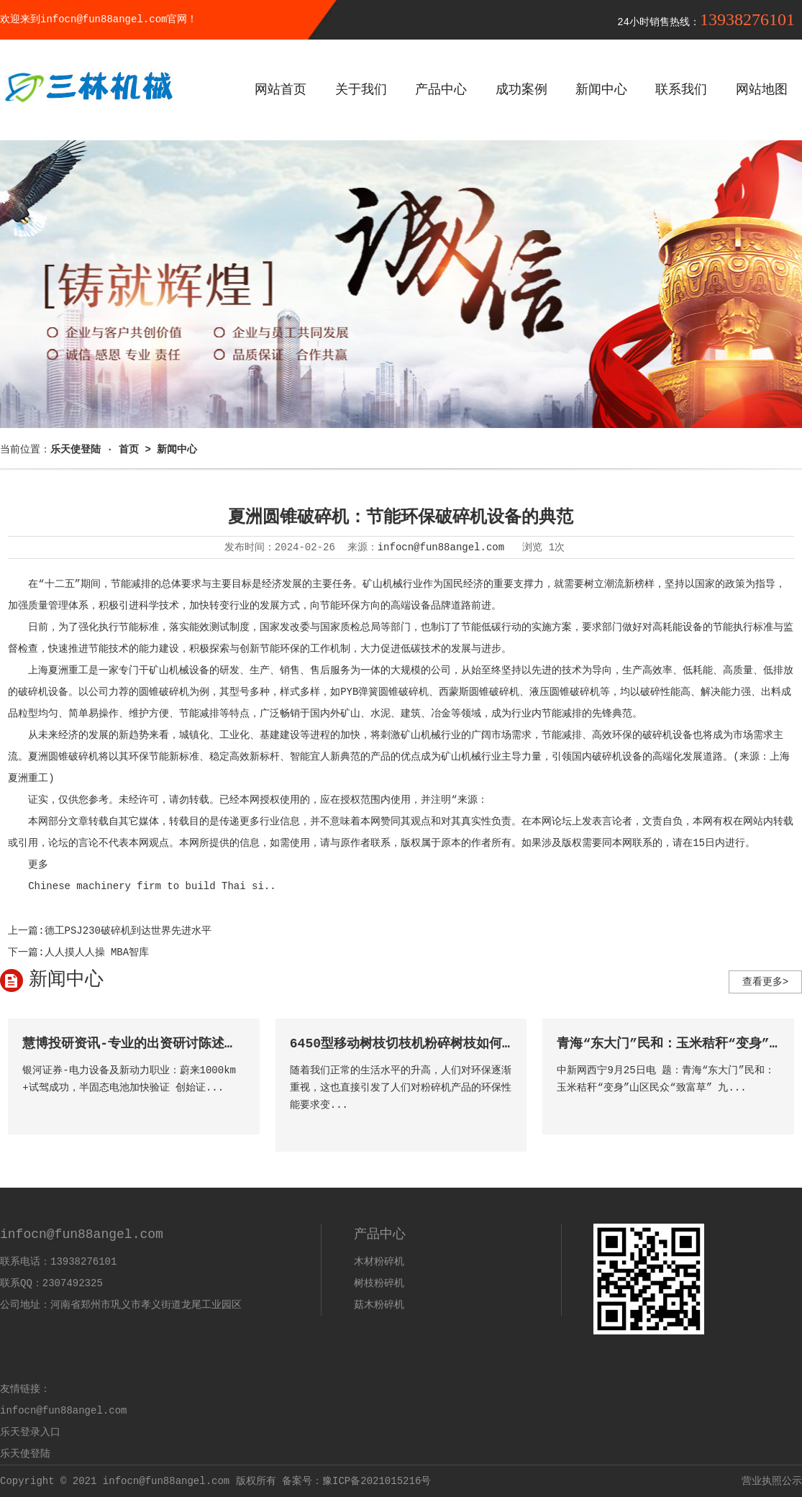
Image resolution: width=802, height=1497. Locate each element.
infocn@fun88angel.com (441, 547)
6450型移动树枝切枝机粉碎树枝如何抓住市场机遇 (435, 1044)
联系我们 (681, 90)
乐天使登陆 (25, 1454)
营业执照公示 (772, 1481)
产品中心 (441, 90)
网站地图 (762, 90)
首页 (129, 449)
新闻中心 (601, 90)
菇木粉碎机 (379, 1305)
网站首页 (280, 90)
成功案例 (521, 90)
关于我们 (361, 90)
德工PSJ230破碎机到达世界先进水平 (128, 931)
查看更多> (765, 982)
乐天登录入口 (30, 1432)
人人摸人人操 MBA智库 (97, 952)
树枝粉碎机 (379, 1283)
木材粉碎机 (379, 1262)
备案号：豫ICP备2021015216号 (356, 1481)
